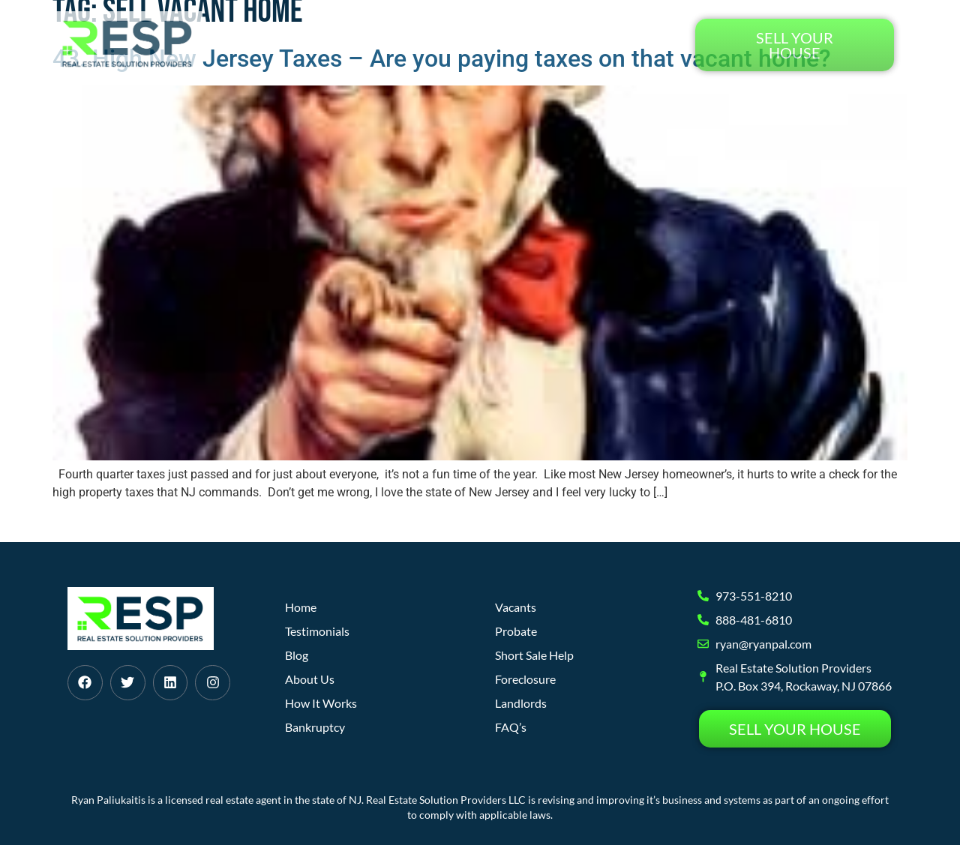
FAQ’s (510, 727)
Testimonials (627, 44)
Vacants (515, 607)
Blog (547, 44)
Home (307, 44)
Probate (516, 631)
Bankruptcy (315, 727)
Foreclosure (525, 679)
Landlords (521, 703)
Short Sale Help (534, 655)
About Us (482, 44)
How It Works (388, 44)
